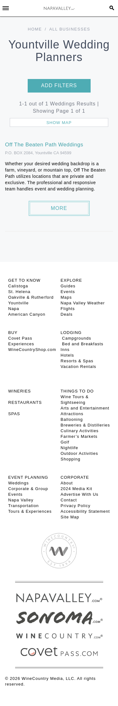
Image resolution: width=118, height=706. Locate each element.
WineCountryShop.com (32, 349)
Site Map (70, 517)
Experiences (21, 344)
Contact (69, 500)
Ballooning (72, 419)
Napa (13, 308)
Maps (66, 297)
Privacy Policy (76, 505)
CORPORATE (75, 477)
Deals (67, 314)
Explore (71, 280)
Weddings (18, 483)
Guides (68, 286)
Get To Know (24, 280)
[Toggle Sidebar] (6, 8)
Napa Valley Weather (83, 303)
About (67, 483)
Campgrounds (76, 338)
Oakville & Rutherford (31, 297)
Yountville (18, 303)
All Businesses (69, 29)
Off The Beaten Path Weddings (44, 145)
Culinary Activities (80, 430)
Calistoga (18, 286)
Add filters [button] (59, 85)
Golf (65, 442)
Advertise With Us (79, 494)
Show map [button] (58, 122)
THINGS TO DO (77, 391)
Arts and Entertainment (85, 408)
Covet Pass (20, 338)
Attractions (72, 413)
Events (68, 291)
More (59, 208)
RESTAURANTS (25, 402)
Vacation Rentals (78, 366)
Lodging (71, 332)
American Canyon (26, 314)
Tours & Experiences (30, 511)
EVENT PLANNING (28, 477)
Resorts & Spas (77, 361)
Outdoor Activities (79, 453)
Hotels (67, 355)
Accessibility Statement (85, 511)
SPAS (14, 413)
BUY (13, 332)
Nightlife (69, 447)
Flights (68, 308)
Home (35, 29)
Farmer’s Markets (79, 436)
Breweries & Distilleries (85, 425)
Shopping (71, 459)
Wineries (19, 391)
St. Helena (19, 291)
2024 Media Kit (77, 488)
